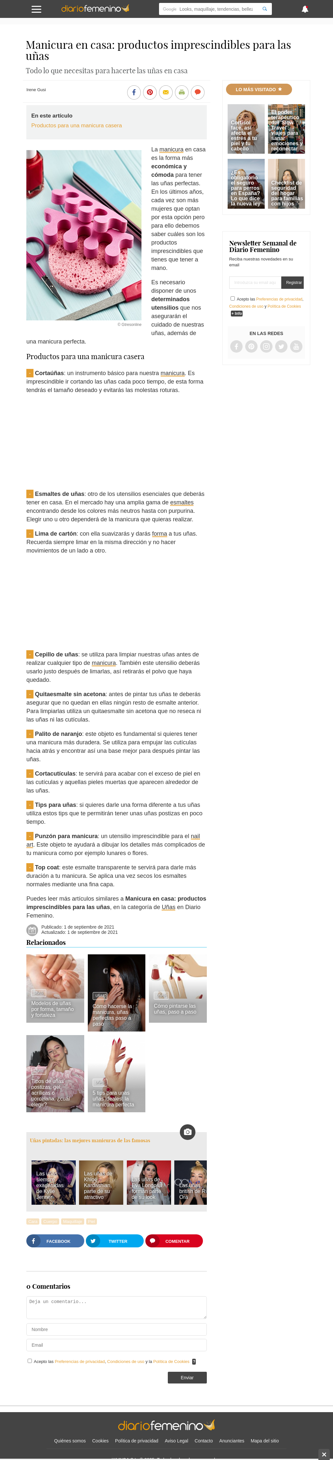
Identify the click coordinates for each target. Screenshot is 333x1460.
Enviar (187, 1377)
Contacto (204, 1440)
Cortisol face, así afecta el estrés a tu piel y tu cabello (244, 135)
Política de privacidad (136, 1440)
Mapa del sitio (265, 1440)
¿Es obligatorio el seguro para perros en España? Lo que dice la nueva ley (245, 188)
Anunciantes (231, 1440)
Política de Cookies (171, 1361)
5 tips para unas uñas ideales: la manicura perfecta (113, 1098)
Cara (32, 1221)
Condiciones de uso (126, 1361)
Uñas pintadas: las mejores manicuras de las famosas (90, 1140)
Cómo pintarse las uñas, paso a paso (175, 1009)
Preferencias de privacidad (80, 1361)
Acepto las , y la (112, 1361)
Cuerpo (50, 1221)
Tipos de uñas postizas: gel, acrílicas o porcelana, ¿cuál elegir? (50, 1092)
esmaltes (181, 502)
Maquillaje (72, 1221)
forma (159, 533)
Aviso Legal (176, 1440)
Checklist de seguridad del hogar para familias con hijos (287, 193)
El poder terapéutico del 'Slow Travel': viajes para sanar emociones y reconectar (287, 130)
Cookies (100, 1440)
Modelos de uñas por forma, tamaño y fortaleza (52, 1009)
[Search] (265, 9)
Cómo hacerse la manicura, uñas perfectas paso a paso (112, 1015)
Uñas (168, 907)
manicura (171, 149)
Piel (91, 1221)
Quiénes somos (70, 1440)
